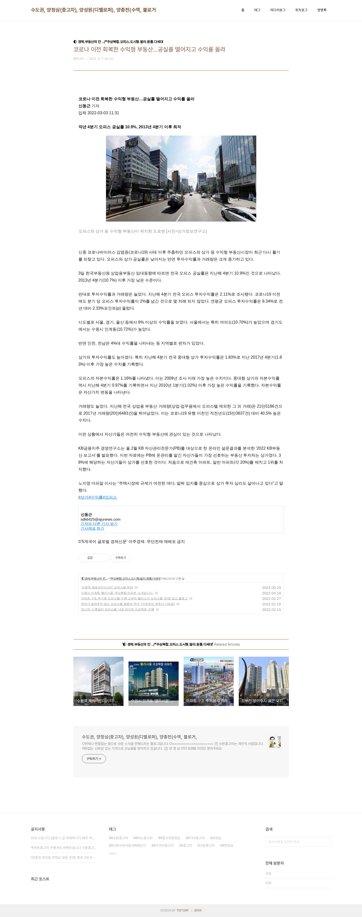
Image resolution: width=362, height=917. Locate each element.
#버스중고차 (144, 838)
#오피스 (110, 497)
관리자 (198, 910)
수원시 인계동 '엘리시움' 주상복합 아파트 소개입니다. (117, 593)
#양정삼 (227, 845)
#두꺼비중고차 (164, 845)
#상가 (83, 497)
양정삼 (216, 838)
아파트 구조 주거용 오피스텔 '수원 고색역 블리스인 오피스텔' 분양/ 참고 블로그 (134, 598)
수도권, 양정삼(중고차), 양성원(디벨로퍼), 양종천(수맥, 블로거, (94, 10)
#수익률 (95, 497)
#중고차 (186, 845)
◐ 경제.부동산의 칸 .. (94, 578)
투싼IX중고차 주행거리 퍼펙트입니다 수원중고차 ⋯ (64, 848)
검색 (326, 841)
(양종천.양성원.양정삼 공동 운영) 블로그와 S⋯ (63, 857)
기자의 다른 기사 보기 (99, 523)
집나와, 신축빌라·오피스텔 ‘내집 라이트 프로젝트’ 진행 (117, 609)
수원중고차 (207, 845)
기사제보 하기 (92, 528)
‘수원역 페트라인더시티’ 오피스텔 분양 (107, 587)
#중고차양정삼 (170, 838)
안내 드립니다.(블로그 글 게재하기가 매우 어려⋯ (64, 838)
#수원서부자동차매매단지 (128, 845)
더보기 (112, 853)
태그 (257, 10)
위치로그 (301, 10)
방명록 (321, 10)
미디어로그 (277, 10)
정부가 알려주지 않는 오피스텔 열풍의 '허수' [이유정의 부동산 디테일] (128, 604)
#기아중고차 (196, 838)
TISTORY (182, 910)
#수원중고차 (119, 838)
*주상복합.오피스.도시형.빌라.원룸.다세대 (135, 578)
